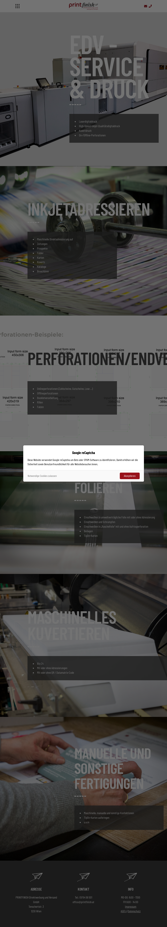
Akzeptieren (130, 475)
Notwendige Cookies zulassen (42, 475)
